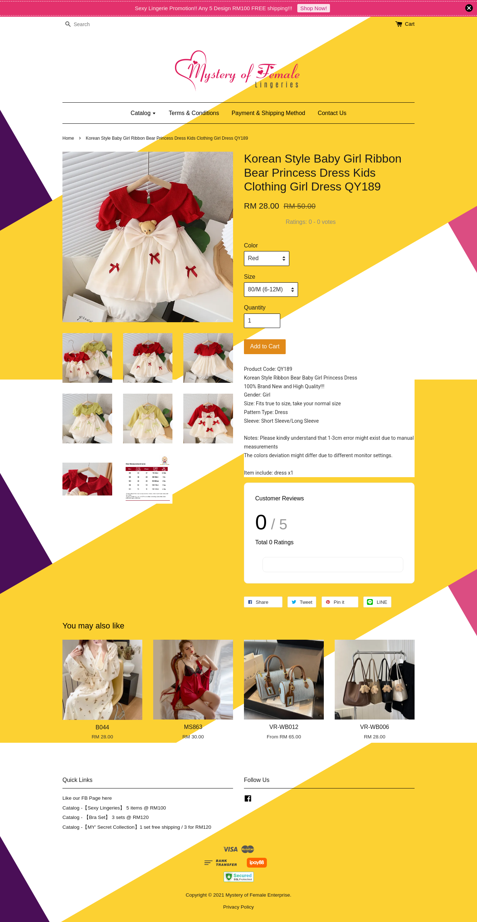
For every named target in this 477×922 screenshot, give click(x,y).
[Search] (84, 24)
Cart (410, 24)
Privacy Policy (238, 907)
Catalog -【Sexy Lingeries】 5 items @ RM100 (114, 808)
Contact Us (332, 113)
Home (68, 138)
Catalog (143, 113)
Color (251, 245)
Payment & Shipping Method (268, 113)
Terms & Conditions (194, 113)
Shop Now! (313, 8)
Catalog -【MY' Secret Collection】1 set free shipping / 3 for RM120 (136, 827)
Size (249, 277)
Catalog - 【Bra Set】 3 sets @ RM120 (105, 817)
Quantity (255, 307)
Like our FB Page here (87, 798)
